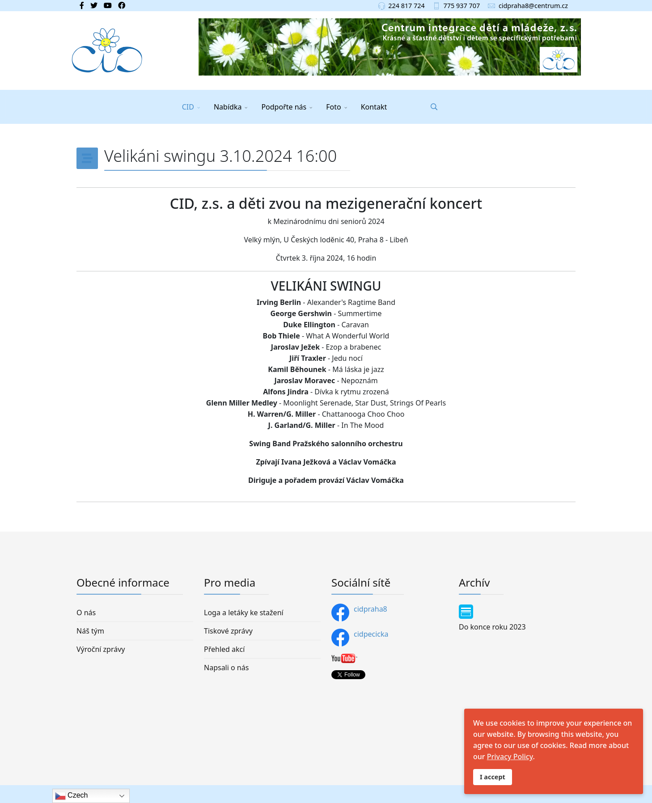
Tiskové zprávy (228, 631)
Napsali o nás (226, 667)
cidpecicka (360, 638)
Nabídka (227, 107)
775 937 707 (462, 5)
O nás (86, 612)
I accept (492, 777)
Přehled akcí (224, 649)
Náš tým (90, 631)
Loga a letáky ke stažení (244, 612)
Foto (333, 107)
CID (188, 107)
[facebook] (82, 5)
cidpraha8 (359, 612)
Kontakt (374, 107)
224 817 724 (406, 5)
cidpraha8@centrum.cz (533, 5)
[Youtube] (108, 5)
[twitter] (93, 5)
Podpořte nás (283, 107)
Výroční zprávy (100, 649)
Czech (71, 795)
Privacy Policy (510, 756)
